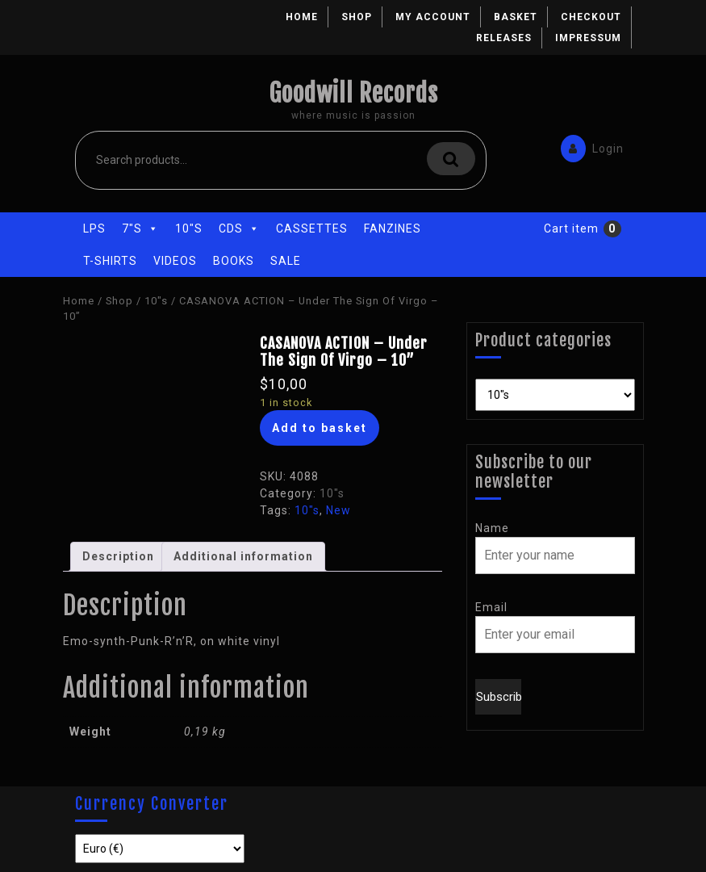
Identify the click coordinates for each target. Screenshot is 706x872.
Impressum (588, 38)
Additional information (243, 556)
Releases (504, 38)
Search (451, 158)
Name (492, 528)
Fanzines (392, 228)
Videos (175, 260)
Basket (515, 17)
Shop (356, 17)
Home (302, 17)
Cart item (571, 228)
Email (491, 607)
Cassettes (312, 228)
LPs (94, 228)
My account (432, 17)
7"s (140, 228)
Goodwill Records (353, 93)
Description (118, 556)
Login (588, 147)
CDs (239, 228)
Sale (285, 260)
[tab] (118, 557)
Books (233, 260)
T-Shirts (110, 260)
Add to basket (319, 427)
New (338, 510)
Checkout (591, 17)
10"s (189, 228)
